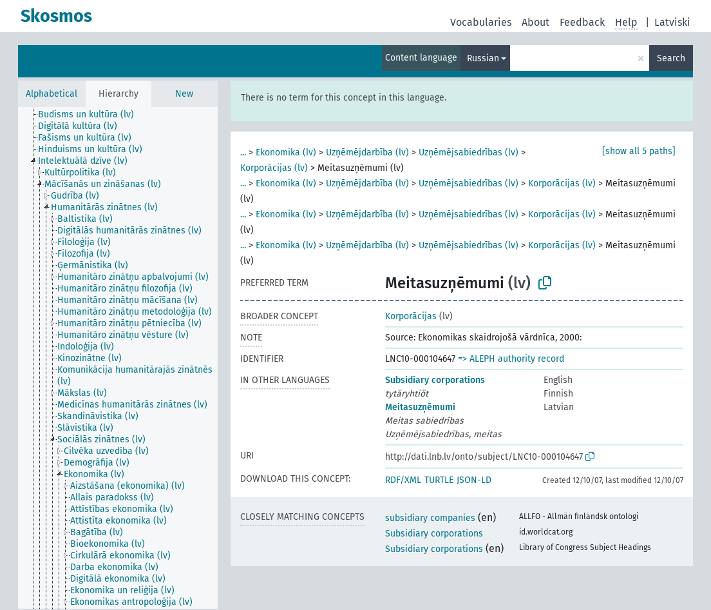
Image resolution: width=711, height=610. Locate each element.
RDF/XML (403, 480)
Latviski (672, 22)
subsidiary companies (430, 518)
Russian (483, 58)
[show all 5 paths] (639, 151)
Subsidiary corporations (435, 380)
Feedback (582, 22)
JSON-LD (474, 480)
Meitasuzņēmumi (420, 407)
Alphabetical (51, 93)
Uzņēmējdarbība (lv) (367, 152)
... (243, 152)
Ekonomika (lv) (286, 152)
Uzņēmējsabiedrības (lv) (468, 152)
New (184, 93)
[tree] (118, 358)
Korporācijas (411, 316)
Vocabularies (480, 22)
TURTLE (438, 480)
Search (671, 58)
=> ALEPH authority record (511, 358)
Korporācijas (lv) (274, 167)
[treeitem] (91, 115)
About (535, 22)
